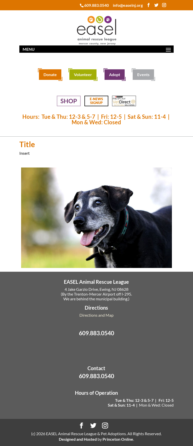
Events (143, 74)
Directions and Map (96, 315)
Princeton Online (118, 439)
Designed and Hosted (78, 439)
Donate (50, 74)
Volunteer (83, 74)
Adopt (114, 74)
